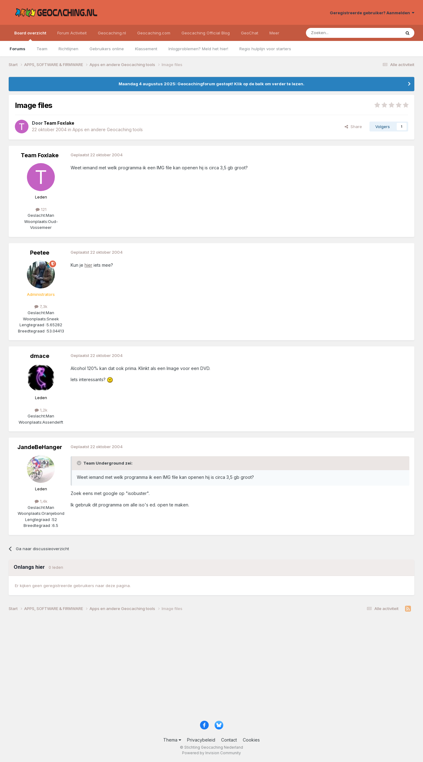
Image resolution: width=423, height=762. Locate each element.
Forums (17, 48)
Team (42, 48)
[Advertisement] (194, 668)
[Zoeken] (334, 33)
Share (353, 126)
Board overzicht (30, 35)
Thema (172, 739)
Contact (229, 739)
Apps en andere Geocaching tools (107, 129)
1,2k (41, 410)
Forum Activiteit (72, 32)
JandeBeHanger (39, 447)
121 (41, 209)
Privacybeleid (201, 739)
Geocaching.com (153, 32)
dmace (39, 356)
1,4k (41, 501)
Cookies (251, 739)
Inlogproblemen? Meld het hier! (198, 48)
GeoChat (249, 32)
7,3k (40, 306)
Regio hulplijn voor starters (265, 48)
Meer (274, 32)
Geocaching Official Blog (205, 32)
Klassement (146, 48)
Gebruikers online (106, 48)
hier (88, 265)
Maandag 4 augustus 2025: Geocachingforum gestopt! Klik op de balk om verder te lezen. (211, 83)
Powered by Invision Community (211, 753)
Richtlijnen (68, 48)
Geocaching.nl (112, 32)
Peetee (39, 252)
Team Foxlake (40, 155)
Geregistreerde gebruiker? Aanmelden (372, 12)
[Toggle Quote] (79, 463)
